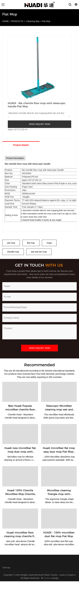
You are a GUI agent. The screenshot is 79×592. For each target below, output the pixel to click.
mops (49, 243)
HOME (5, 21)
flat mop (31, 243)
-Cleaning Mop (33, 21)
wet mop (11, 243)
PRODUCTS (17, 21)
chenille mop (13, 252)
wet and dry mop (39, 252)
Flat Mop (46, 21)
